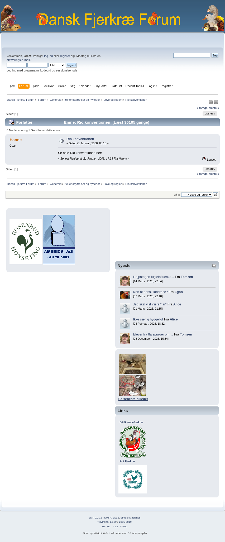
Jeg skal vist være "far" (150, 304)
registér (65, 55)
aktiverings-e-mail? (19, 59)
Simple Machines (131, 517)
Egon (179, 292)
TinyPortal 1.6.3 (106, 521)
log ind (48, 55)
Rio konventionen (80, 139)
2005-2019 (125, 521)
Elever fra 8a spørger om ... (153, 334)
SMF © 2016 (111, 517)
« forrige (202, 107)
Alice (177, 304)
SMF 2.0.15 (95, 517)
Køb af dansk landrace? (150, 292)
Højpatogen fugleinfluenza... (153, 277)
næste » (213, 107)
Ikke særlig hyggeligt (148, 319)
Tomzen (187, 277)
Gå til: (177, 194)
